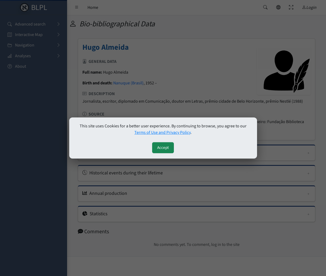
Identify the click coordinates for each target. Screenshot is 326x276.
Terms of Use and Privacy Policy (162, 132)
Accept (163, 147)
